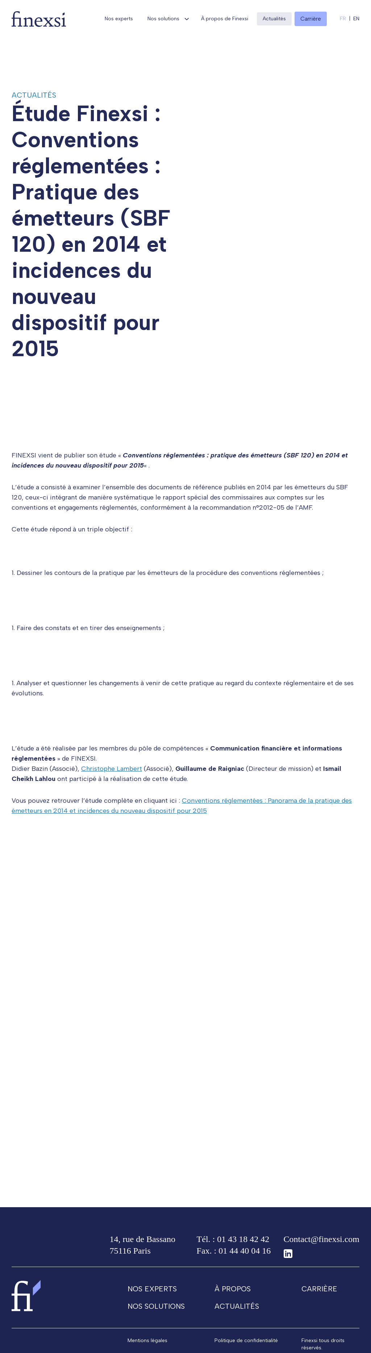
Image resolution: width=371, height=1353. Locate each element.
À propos (232, 1299)
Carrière (319, 1299)
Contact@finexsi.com (321, 1249)
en (356, 19)
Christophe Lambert (111, 779)
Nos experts (119, 19)
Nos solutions (163, 19)
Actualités (274, 19)
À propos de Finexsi (224, 19)
